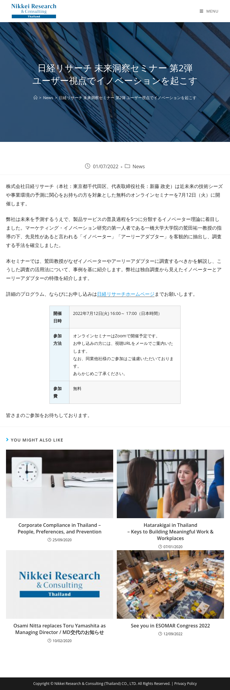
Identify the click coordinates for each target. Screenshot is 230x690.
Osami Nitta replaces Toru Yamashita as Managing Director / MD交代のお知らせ (59, 629)
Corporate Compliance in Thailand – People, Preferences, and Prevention (60, 528)
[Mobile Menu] (209, 11)
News (139, 166)
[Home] (35, 97)
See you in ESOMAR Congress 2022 (170, 625)
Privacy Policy (185, 683)
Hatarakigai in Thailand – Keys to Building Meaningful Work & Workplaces (170, 532)
